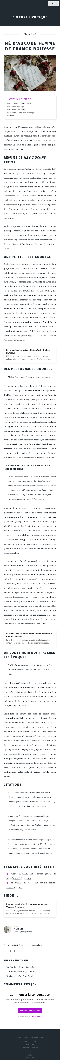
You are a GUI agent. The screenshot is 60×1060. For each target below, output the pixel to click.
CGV (30, 1051)
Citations (10, 116)
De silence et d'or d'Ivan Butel (19, 976)
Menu (54, 4)
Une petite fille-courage (15, 107)
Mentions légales (30, 1048)
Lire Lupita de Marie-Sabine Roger (22, 967)
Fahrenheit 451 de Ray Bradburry (21, 971)
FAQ (30, 1055)
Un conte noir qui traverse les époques (21, 113)
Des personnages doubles (16, 110)
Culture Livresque (30, 17)
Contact (30, 1058)
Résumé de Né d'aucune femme (19, 104)
